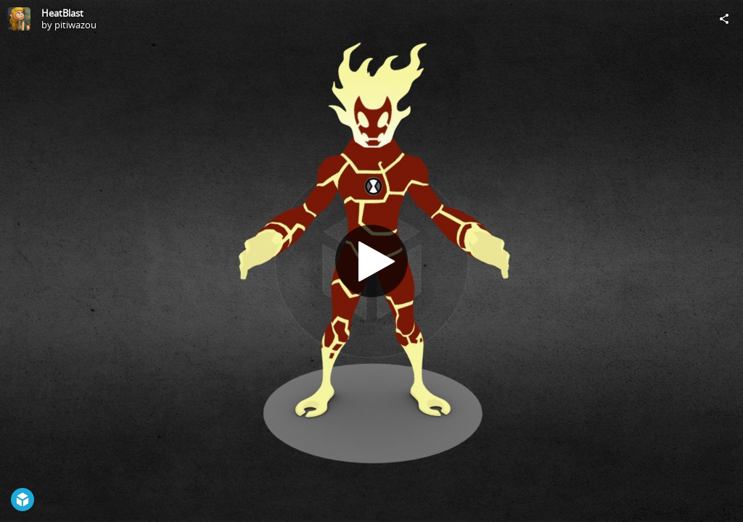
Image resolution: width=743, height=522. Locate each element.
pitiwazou (75, 24)
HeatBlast (62, 13)
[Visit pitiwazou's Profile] (18, 18)
